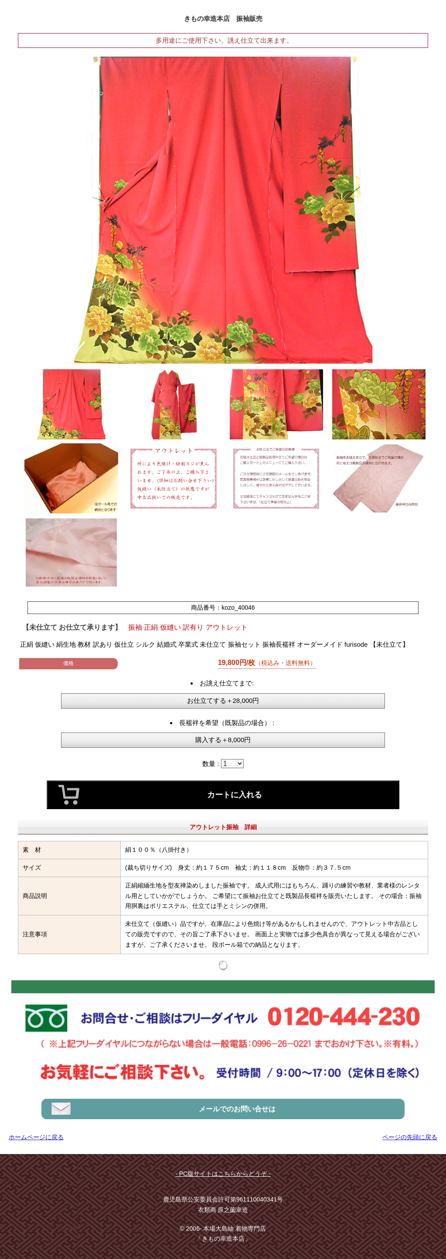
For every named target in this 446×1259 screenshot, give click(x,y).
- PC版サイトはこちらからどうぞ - (223, 1173)
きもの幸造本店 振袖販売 (223, 18)
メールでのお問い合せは (237, 1109)
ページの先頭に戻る (409, 1137)
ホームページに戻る (36, 1137)
